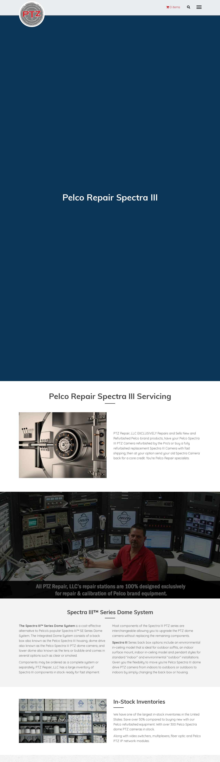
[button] (199, 7)
